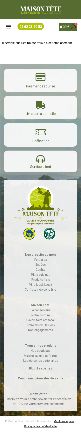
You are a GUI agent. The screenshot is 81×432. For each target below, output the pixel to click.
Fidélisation (40, 141)
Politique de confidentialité (40, 426)
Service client (40, 167)
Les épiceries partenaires (40, 360)
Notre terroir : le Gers (40, 325)
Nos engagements (40, 330)
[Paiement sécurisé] (40, 77)
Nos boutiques (40, 351)
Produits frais (40, 279)
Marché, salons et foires (40, 356)
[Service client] (40, 158)
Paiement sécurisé (40, 86)
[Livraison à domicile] (40, 105)
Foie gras (40, 260)
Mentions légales (64, 421)
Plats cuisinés (40, 275)
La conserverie (40, 310)
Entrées (40, 264)
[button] (8, 26)
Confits (40, 270)
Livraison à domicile (40, 114)
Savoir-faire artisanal (40, 320)
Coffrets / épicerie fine (40, 289)
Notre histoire (40, 315)
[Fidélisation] (41, 132)
